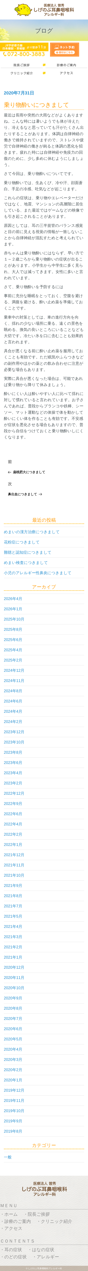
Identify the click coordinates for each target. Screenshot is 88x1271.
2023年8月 (13, 752)
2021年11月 (14, 865)
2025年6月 (13, 639)
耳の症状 (13, 1249)
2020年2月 (13, 1070)
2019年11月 (14, 1100)
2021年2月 (13, 947)
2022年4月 (13, 824)
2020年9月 (13, 998)
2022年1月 (13, 844)
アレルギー (48, 1256)
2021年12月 (14, 855)
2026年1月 (13, 609)
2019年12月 (14, 1090)
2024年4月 (13, 711)
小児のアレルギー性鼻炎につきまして (38, 573)
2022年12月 (14, 793)
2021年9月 (13, 885)
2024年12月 (14, 670)
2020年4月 (13, 1049)
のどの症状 (15, 1256)
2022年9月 (13, 803)
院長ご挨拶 (39, 1214)
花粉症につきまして (22, 542)
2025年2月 (13, 660)
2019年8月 (13, 1131)
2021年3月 (13, 937)
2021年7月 (13, 906)
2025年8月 (13, 629)
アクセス (13, 1228)
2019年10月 (14, 1111)
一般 (8, 1157)
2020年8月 (13, 1008)
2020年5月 (13, 1039)
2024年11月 (14, 680)
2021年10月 (14, 875)
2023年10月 (14, 742)
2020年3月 (13, 1059)
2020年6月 (13, 1029)
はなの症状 (43, 1249)
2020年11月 (14, 977)
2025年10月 (14, 619)
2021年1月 (13, 957)
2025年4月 (13, 650)
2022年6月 (13, 814)
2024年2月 (13, 721)
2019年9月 (13, 1121)
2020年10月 (14, 988)
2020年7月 (13, 1018)
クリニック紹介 (56, 1221)
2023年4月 (13, 773)
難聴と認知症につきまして (28, 552)
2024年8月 (13, 691)
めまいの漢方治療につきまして (32, 532)
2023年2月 (13, 783)
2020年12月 (14, 967)
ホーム (11, 1214)
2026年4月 (13, 598)
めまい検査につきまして (26, 562)
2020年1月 (13, 1080)
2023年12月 (14, 732)
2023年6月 (13, 762)
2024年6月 (13, 701)
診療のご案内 (17, 1221)
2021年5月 (13, 916)
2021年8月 (13, 896)
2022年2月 (13, 834)
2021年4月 (13, 926)
